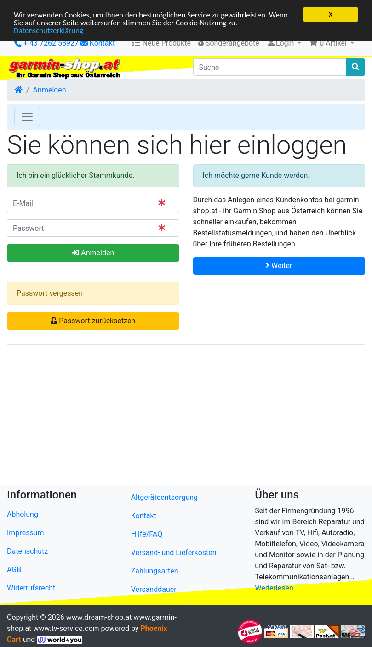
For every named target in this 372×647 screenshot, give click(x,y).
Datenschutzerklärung (48, 30)
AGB (14, 569)
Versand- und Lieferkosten (174, 552)
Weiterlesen (274, 588)
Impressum (25, 532)
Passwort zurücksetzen (93, 320)
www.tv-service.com (66, 628)
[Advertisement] (186, 416)
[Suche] (270, 67)
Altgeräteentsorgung (164, 497)
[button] (331, 43)
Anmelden (49, 90)
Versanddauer (154, 589)
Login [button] (281, 43)
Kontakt (102, 43)
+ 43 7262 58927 (46, 43)
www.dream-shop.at (99, 617)
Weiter (279, 265)
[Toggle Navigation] (27, 117)
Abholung (22, 514)
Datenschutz (27, 551)
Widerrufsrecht (31, 588)
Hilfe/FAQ (147, 534)
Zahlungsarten (154, 571)
